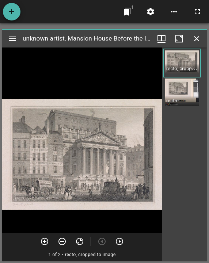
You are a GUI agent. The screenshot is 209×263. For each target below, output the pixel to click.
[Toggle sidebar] (12, 38)
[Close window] (196, 38)
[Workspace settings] (150, 11)
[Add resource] (11, 11)
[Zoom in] (44, 241)
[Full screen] (197, 11)
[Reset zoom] (79, 241)
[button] (182, 63)
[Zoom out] (62, 241)
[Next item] (119, 241)
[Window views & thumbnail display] (161, 38)
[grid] (184, 154)
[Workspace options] (174, 11)
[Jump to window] (127, 11)
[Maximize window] (179, 38)
